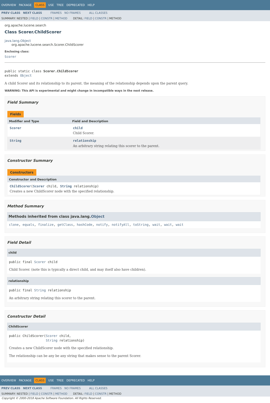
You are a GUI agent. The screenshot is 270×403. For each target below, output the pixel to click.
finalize (45, 224)
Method (61, 18)
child (78, 128)
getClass (65, 224)
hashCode (84, 224)
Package (25, 5)
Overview (8, 5)
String (15, 140)
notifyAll (120, 224)
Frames (56, 12)
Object (26, 75)
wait (156, 224)
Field (34, 18)
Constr (46, 18)
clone (14, 224)
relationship (84, 140)
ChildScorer (20, 186)
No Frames (72, 12)
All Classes (98, 12)
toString (141, 224)
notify (102, 224)
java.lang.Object (18, 41)
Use (51, 5)
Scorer (10, 56)
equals (28, 224)
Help (91, 5)
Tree (60, 5)
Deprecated (75, 5)
